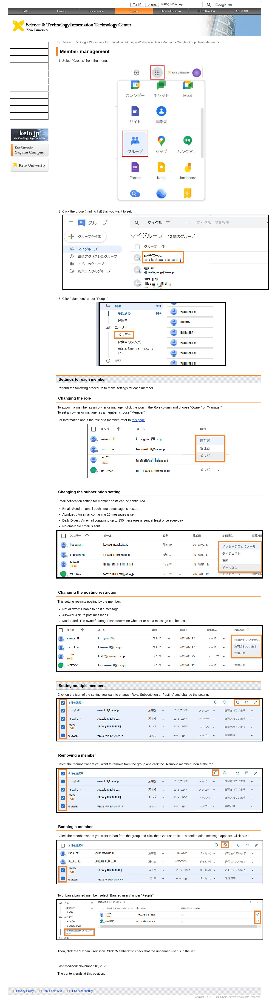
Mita (25, 11)
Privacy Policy (25, 991)
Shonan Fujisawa (170, 11)
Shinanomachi (97, 11)
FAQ (166, 4)
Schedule (19, 102)
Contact (18, 95)
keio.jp (17, 74)
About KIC (242, 11)
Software (19, 67)
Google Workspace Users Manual (150, 42)
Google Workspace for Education (101, 42)
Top (59, 42)
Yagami (134, 11)
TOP (16, 45)
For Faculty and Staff (27, 117)
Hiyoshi (61, 11)
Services (19, 88)
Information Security (27, 81)
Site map (178, 4)
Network (19, 60)
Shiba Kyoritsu (206, 11)
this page (138, 420)
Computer (20, 52)
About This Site (52, 991)
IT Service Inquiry (82, 991)
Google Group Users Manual (196, 42)
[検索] (236, 5)
